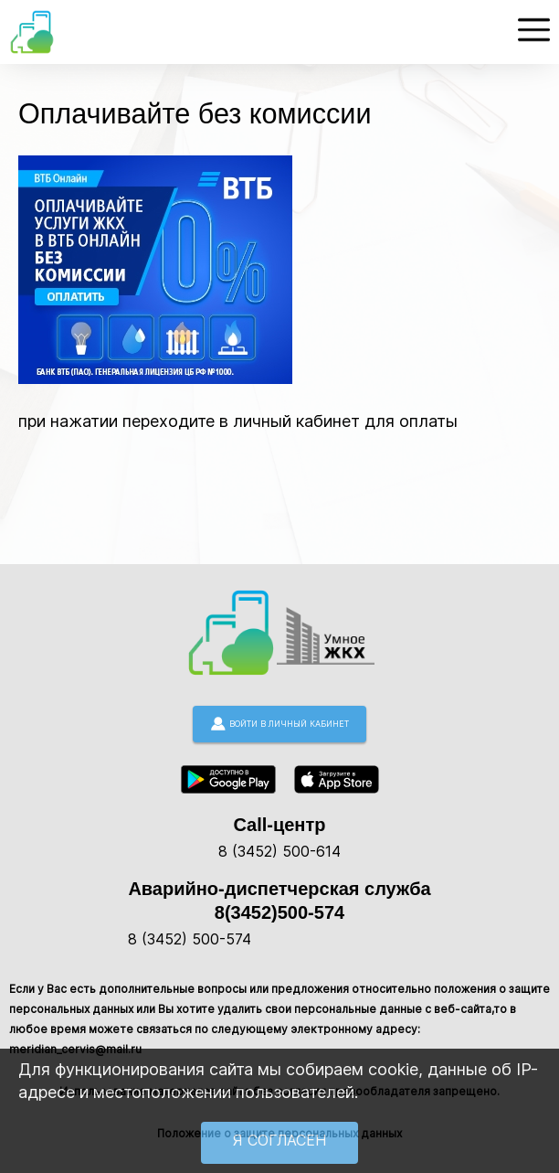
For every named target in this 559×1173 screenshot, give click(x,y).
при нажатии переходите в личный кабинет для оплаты (238, 421)
